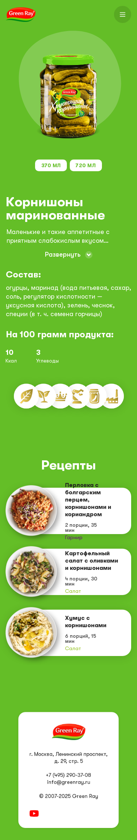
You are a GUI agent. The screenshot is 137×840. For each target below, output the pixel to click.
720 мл (86, 165)
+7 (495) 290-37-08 (68, 775)
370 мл (51, 165)
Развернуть (63, 254)
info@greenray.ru (68, 782)
